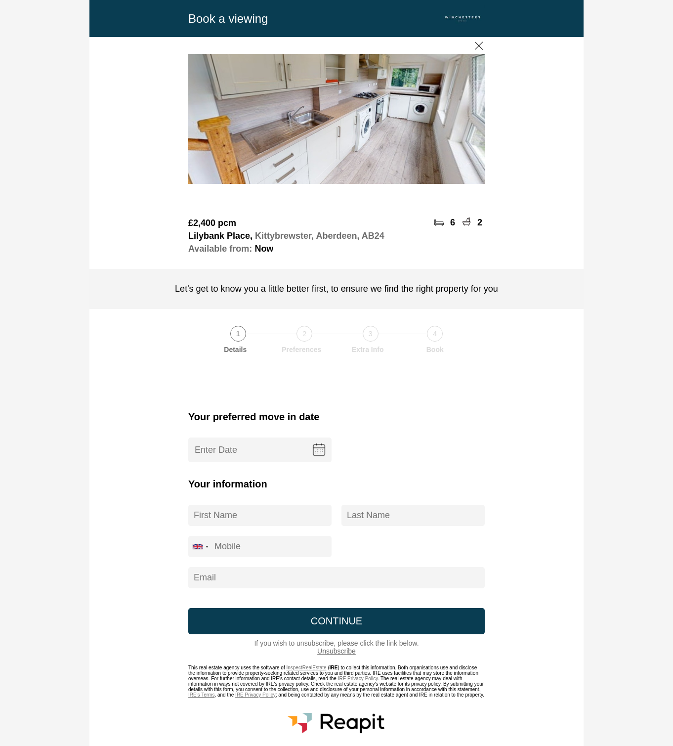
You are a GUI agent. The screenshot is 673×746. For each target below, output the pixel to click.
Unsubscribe (336, 651)
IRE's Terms (201, 695)
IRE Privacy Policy (358, 678)
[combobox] (200, 546)
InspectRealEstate (306, 667)
